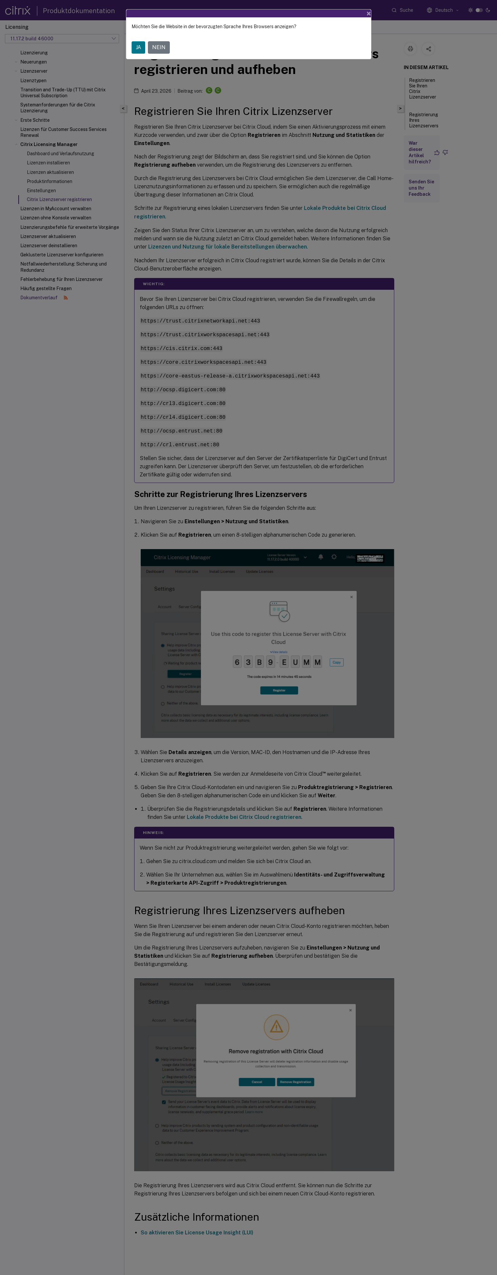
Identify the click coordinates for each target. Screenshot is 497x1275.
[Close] (368, 13)
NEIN (159, 47)
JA (138, 47)
